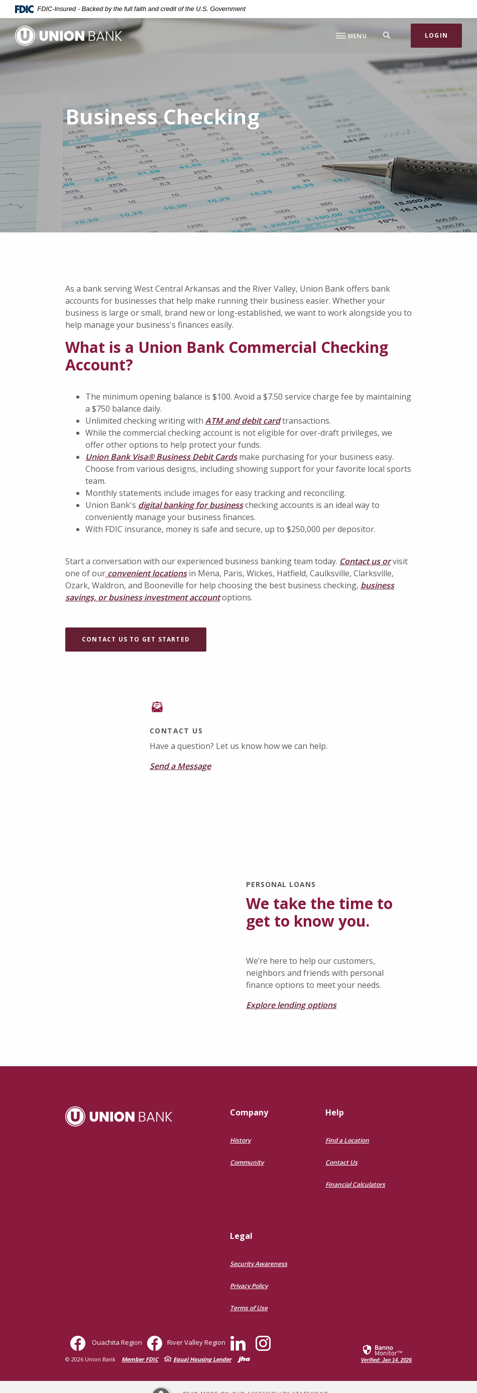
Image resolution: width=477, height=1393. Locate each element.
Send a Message (180, 766)
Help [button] (334, 1112)
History (240, 1140)
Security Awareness (258, 1263)
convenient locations (146, 573)
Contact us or (365, 561)
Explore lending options (291, 1004)
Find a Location (347, 1140)
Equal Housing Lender (202, 1359)
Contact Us (341, 1162)
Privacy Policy (249, 1286)
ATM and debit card (242, 420)
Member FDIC (140, 1359)
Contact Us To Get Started (136, 639)
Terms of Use (249, 1308)
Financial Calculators (355, 1184)
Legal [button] (241, 1235)
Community (247, 1162)
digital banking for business (190, 505)
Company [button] (249, 1112)
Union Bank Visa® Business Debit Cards (161, 456)
